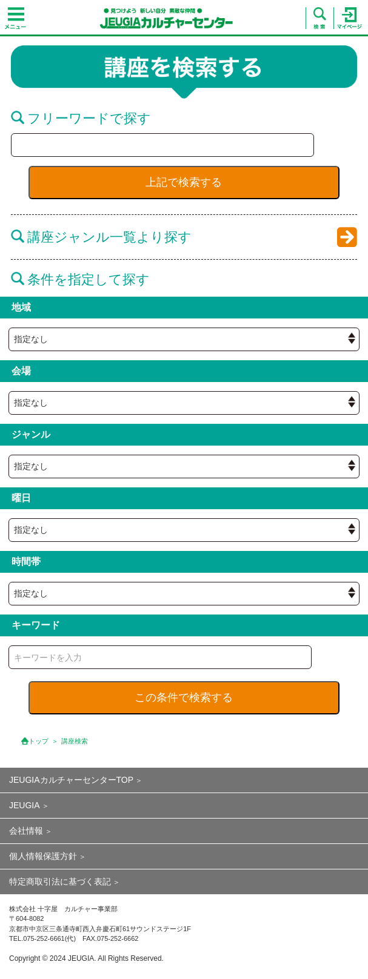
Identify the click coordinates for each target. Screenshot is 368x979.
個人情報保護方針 (43, 856)
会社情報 (26, 831)
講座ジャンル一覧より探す (101, 237)
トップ (38, 741)
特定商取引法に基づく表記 (60, 881)
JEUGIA (24, 805)
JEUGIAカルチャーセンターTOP (71, 780)
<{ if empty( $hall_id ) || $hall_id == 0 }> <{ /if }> (184, 339)
